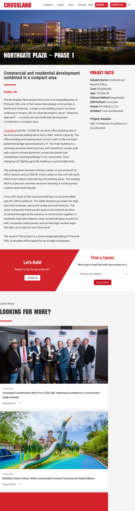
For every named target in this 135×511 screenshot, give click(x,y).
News (90, 5)
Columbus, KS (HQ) (47, 408)
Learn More (102, 282)
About (72, 4)
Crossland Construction (55, 404)
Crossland (10, 130)
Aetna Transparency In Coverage (21, 487)
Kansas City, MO (74, 411)
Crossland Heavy (107, 404)
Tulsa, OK (71, 422)
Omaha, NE (101, 415)
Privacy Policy (50, 483)
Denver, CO (44, 426)
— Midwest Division (47, 411)
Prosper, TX (101, 426)
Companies (49, 4)
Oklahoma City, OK (75, 418)
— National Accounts (48, 415)
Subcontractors (19, 458)
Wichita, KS (72, 407)
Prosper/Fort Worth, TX (77, 425)
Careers (101, 4)
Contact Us (118, 4)
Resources (82, 5)
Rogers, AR (44, 422)
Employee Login (43, 458)
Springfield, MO (74, 415)
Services (16, 428)
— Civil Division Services (49, 419)
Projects (61, 4)
